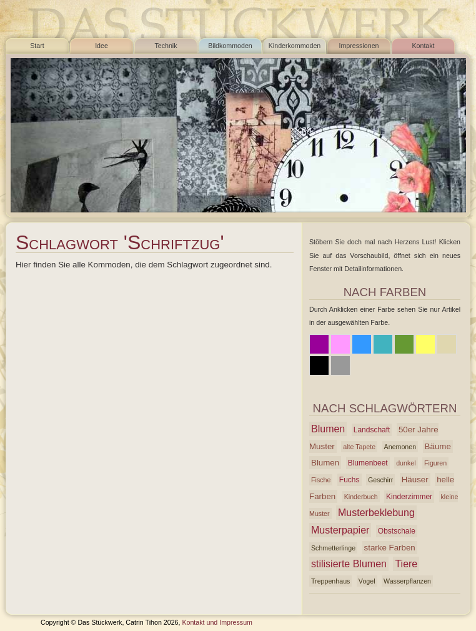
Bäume (438, 446)
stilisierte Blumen (349, 564)
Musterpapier (340, 530)
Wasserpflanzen (407, 581)
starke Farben (389, 547)
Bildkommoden (230, 45)
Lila (319, 344)
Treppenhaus (330, 581)
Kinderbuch (361, 496)
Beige (447, 344)
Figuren (435, 463)
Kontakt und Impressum (217, 622)
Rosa (340, 344)
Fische (320, 480)
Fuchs (349, 479)
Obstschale (396, 531)
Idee (101, 45)
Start (37, 45)
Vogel (367, 581)
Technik (165, 45)
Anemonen (400, 446)
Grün (404, 344)
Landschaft (372, 429)
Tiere (406, 564)
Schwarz (319, 365)
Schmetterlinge (333, 548)
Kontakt (423, 45)
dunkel (405, 463)
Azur (383, 344)
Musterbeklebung (376, 512)
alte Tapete (359, 446)
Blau (362, 344)
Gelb (425, 344)
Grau (340, 365)
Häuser (415, 479)
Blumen (328, 429)
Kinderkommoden (295, 45)
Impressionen (359, 45)
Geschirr (380, 480)
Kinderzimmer (409, 496)
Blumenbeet (368, 463)
